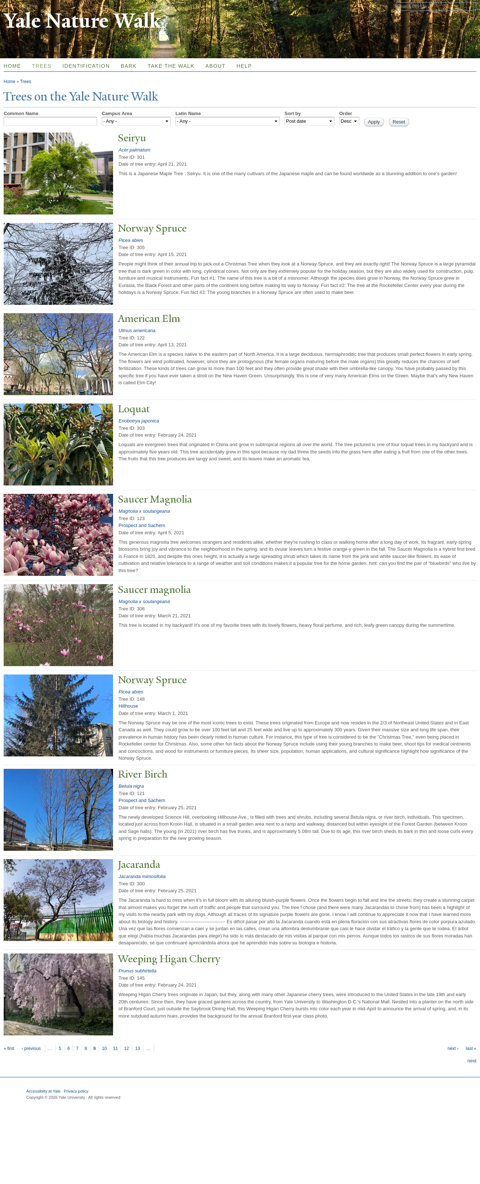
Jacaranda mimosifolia (142, 876)
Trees (42, 66)
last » (471, 1048)
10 (104, 1048)
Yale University (24, 6)
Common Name (21, 113)
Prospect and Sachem (142, 525)
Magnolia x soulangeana (144, 511)
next (471, 1060)
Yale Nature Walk (82, 21)
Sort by (292, 113)
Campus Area (117, 113)
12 (126, 1048)
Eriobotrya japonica (139, 421)
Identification (86, 66)
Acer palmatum (134, 150)
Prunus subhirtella (137, 970)
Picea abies (131, 240)
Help (244, 66)
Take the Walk (171, 66)
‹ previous (31, 1048)
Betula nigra (131, 786)
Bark (129, 66)
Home (9, 81)
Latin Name (188, 113)
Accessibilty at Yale (43, 1091)
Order (345, 113)
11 (115, 1048)
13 (137, 1048)
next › (453, 1048)
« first (9, 1048)
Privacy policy (76, 1091)
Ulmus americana (137, 330)
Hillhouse (128, 706)
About (215, 66)
